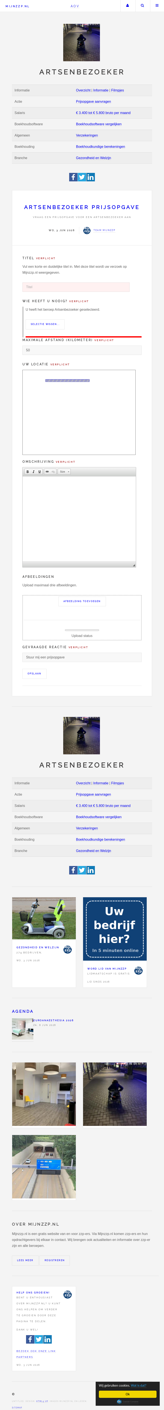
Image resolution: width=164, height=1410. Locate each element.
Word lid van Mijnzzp (107, 968)
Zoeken (142, 6)
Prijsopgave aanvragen (93, 101)
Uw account (127, 6)
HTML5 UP (42, 1401)
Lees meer (25, 1260)
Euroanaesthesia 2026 (53, 1020)
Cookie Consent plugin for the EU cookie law (127, 1401)
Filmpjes (117, 90)
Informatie (100, 90)
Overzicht (83, 90)
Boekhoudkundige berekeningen (100, 146)
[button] (28, 471)
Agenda (23, 1011)
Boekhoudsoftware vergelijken (99, 124)
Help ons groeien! (33, 1292)
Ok (128, 1394)
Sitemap (17, 1408)
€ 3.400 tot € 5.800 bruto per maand (103, 113)
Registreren (55, 1260)
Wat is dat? (141, 1385)
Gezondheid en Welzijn (93, 158)
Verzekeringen (87, 135)
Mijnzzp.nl (18, 6)
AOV (75, 6)
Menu (157, 6)
